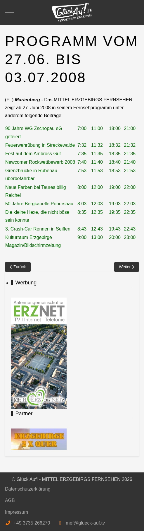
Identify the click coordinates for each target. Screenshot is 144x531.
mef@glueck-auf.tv (85, 522)
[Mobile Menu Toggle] (9, 12)
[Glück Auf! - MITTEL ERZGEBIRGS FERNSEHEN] (72, 12)
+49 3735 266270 (31, 522)
